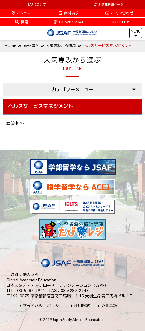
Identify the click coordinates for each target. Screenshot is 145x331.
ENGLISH (119, 21)
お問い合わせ (119, 13)
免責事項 (107, 305)
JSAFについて (36, 4)
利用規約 (80, 305)
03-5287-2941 (68, 21)
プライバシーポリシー (41, 305)
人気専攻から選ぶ (61, 45)
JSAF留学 (31, 45)
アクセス (22, 13)
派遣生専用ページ (108, 4)
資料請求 (69, 13)
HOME (10, 45)
